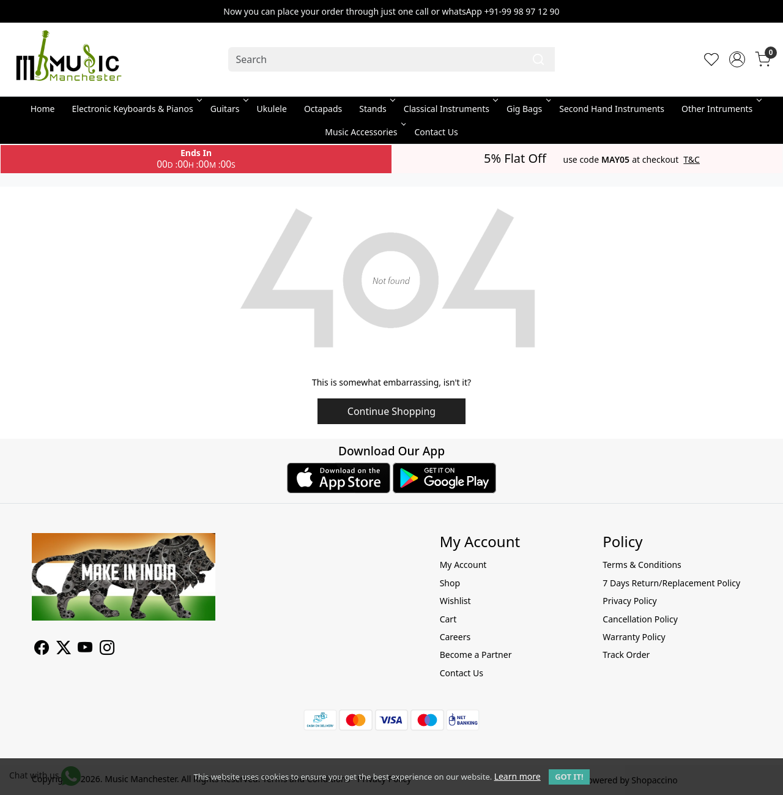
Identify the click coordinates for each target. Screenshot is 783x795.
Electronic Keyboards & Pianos (136, 108)
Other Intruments (720, 108)
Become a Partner (476, 654)
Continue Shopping (391, 411)
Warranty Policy (634, 637)
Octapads (323, 108)
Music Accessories (364, 132)
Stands (376, 108)
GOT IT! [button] (569, 776)
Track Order (626, 654)
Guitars (228, 108)
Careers (455, 637)
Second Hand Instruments (611, 108)
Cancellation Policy (640, 619)
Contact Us (436, 132)
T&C (691, 159)
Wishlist (455, 601)
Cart (448, 619)
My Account (463, 564)
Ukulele (272, 108)
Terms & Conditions (642, 564)
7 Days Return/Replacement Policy (671, 583)
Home (43, 108)
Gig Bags (528, 108)
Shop (450, 583)
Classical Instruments (450, 108)
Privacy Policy (629, 601)
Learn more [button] (517, 776)
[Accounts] (737, 59)
